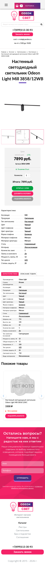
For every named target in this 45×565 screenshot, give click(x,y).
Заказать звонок (22, 34)
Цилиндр (28, 234)
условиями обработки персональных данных (27, 487)
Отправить (22, 478)
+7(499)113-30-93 (22, 30)
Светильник (29, 218)
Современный (30, 244)
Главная (3, 52)
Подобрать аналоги (22, 199)
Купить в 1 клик (22, 188)
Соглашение (22, 537)
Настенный (29, 222)
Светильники (21, 52)
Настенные (32, 52)
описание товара (28, 274)
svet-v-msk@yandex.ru (22, 39)
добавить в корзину (22, 193)
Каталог (11, 52)
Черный (28, 225)
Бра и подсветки (22, 534)
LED (26, 260)
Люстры (22, 527)
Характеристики (10, 274)
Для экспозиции (31, 247)
